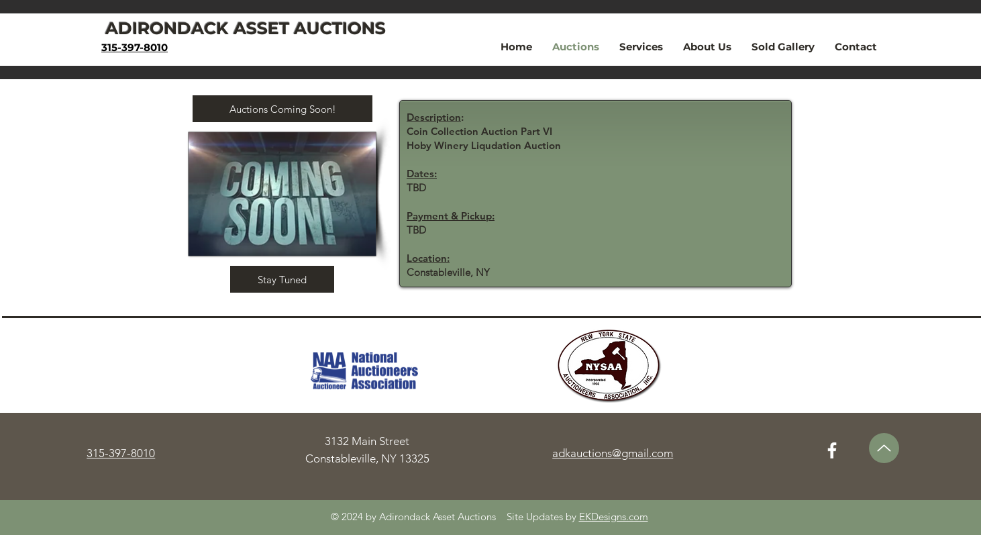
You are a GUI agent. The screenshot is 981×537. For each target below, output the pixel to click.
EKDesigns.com (613, 516)
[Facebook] (832, 450)
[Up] (884, 448)
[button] (282, 108)
